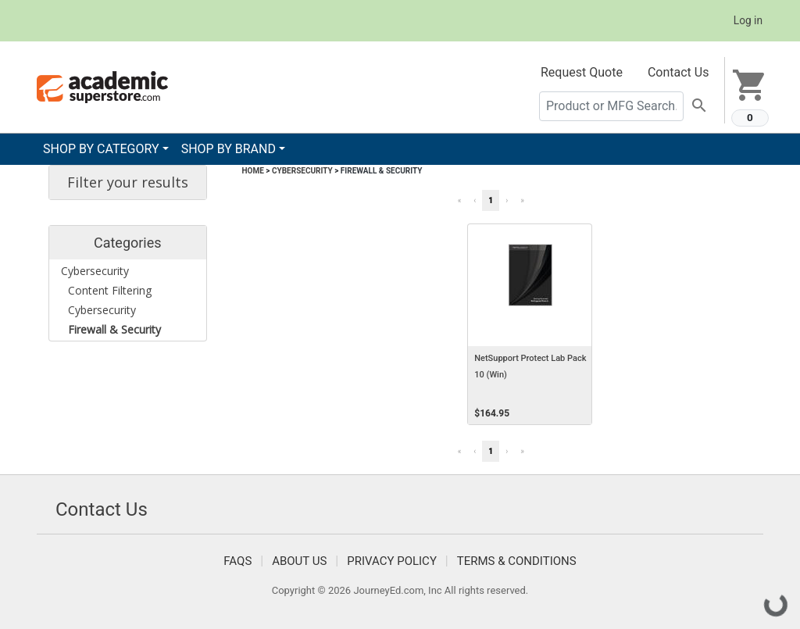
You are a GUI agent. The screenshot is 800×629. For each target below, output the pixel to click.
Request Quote (582, 72)
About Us (299, 561)
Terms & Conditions (517, 561)
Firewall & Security (382, 170)
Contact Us (678, 72)
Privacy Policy (392, 561)
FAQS (237, 561)
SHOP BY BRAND (228, 148)
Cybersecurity (302, 170)
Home (253, 170)
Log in (748, 20)
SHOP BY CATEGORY (101, 148)
